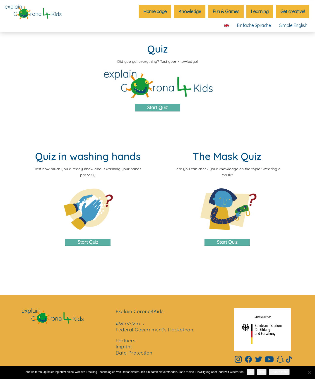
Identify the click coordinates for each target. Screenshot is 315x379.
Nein (262, 372)
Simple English (293, 25)
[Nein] (309, 372)
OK (250, 372)
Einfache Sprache (254, 25)
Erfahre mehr (279, 372)
